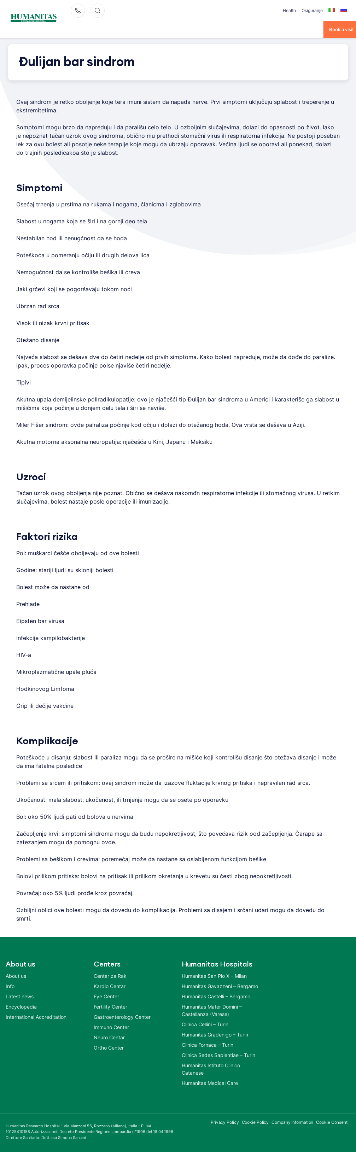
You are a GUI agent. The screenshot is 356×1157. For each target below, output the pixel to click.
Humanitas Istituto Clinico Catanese (211, 1068)
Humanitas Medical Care (210, 1082)
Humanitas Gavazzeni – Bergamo (220, 985)
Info (10, 985)
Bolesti (103, 29)
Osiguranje (312, 10)
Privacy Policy (225, 1121)
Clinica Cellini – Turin (205, 1024)
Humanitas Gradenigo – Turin (215, 1034)
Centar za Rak (110, 975)
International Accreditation (36, 1016)
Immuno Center (111, 1026)
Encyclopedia (21, 1006)
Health (289, 10)
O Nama (76, 29)
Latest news (20, 996)
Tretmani (132, 29)
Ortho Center (109, 1047)
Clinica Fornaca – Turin (207, 1044)
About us (16, 975)
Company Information (292, 1121)
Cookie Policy (255, 1121)
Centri (160, 29)
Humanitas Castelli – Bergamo (216, 996)
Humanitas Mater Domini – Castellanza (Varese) (212, 1009)
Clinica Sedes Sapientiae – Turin (218, 1054)
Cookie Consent (332, 1121)
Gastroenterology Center (122, 1016)
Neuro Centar (109, 1037)
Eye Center (106, 996)
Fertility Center (110, 1006)
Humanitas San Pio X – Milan (214, 975)
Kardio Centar (110, 985)
